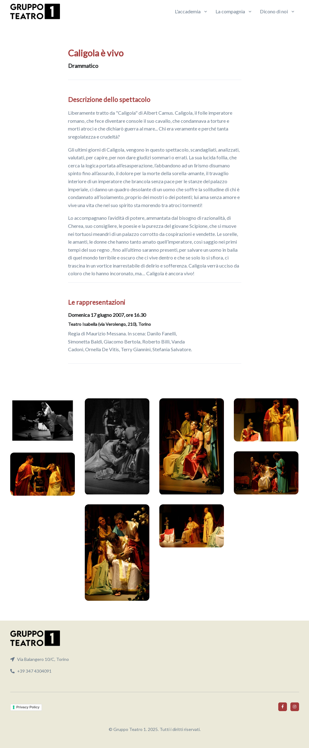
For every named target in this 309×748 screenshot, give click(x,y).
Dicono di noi (274, 11)
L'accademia (188, 11)
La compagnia (230, 11)
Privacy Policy (28, 707)
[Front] (35, 11)
